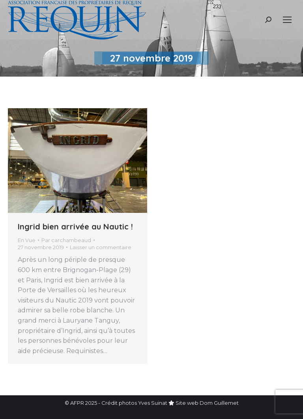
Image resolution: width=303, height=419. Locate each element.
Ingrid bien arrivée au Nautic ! (75, 226)
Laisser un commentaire (100, 247)
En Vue (27, 240)
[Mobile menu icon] (287, 20)
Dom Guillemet (219, 403)
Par (66, 240)
